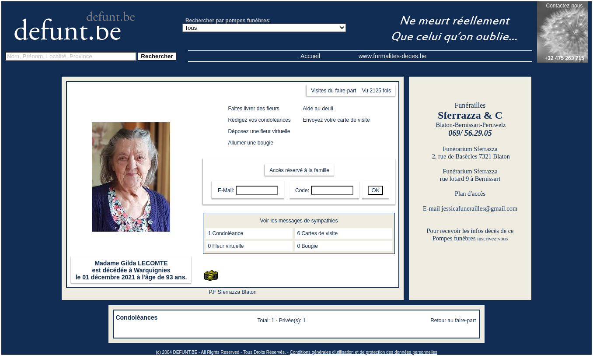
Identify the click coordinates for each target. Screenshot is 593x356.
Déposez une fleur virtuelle (259, 131)
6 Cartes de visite (317, 233)
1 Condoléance (225, 233)
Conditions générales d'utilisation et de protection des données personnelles (363, 352)
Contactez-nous (564, 6)
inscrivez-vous (492, 239)
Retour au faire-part (453, 320)
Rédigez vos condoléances (259, 120)
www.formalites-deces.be (393, 56)
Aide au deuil (318, 109)
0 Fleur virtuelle (226, 246)
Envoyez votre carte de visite (336, 120)
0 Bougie (307, 246)
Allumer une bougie (250, 143)
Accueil (310, 56)
